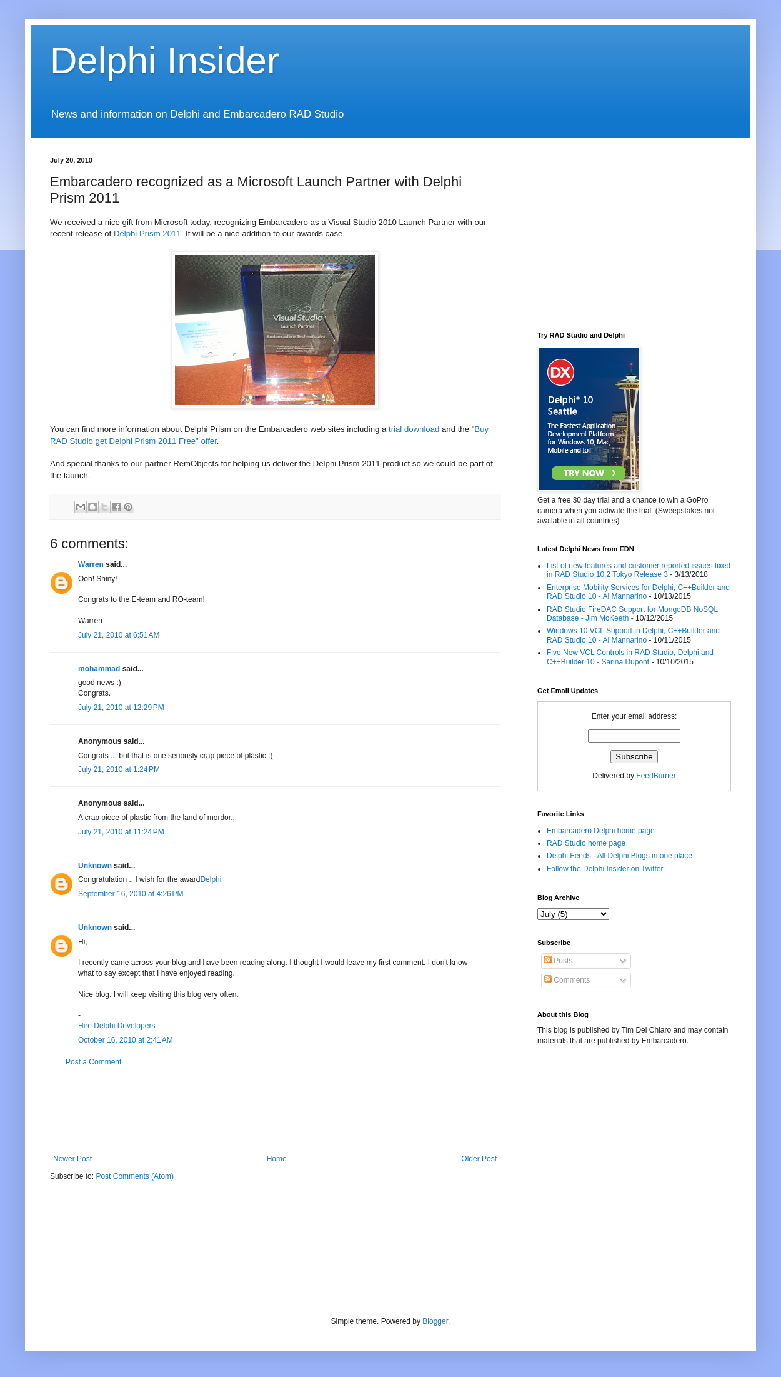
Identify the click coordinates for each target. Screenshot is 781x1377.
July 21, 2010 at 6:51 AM (118, 635)
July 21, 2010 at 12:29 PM (121, 707)
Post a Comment (93, 1062)
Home (277, 1158)
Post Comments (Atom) (135, 1176)
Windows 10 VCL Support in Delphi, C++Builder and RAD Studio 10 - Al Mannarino (633, 635)
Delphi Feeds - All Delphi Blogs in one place (619, 855)
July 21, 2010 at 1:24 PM (119, 769)
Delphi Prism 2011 (147, 233)
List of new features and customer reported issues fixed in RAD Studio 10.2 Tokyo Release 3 (638, 570)
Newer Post (72, 1158)
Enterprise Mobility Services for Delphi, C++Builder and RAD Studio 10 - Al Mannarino (638, 592)
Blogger (435, 1321)
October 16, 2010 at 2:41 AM (125, 1040)
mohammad (99, 668)
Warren (91, 564)
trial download (414, 429)
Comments (567, 980)
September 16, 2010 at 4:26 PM (130, 893)
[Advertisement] (277, 1111)
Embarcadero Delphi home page (601, 830)
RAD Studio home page (586, 843)
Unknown (95, 865)
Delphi (210, 879)
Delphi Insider (164, 60)
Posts (558, 960)
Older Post (479, 1158)
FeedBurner (655, 775)
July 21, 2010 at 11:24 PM (121, 832)
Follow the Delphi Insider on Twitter (605, 868)
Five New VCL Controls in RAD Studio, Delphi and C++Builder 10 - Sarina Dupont (630, 657)
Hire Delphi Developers (116, 1025)
